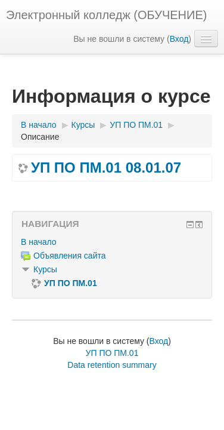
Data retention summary (111, 365)
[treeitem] (112, 242)
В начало (39, 242)
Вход (179, 39)
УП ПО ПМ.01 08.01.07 (106, 168)
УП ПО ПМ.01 (112, 353)
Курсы (45, 269)
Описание (40, 137)
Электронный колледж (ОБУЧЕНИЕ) (106, 15)
